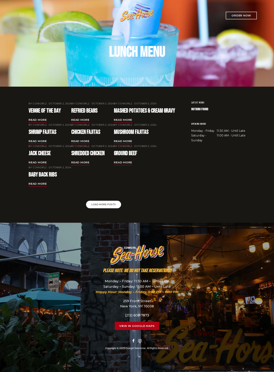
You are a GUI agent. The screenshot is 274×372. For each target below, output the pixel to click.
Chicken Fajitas (85, 132)
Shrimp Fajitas (42, 132)
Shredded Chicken (87, 153)
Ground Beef (125, 153)
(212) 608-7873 (137, 315)
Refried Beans (84, 110)
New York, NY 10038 (137, 306)
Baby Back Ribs (43, 174)
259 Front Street (137, 301)
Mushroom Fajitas (131, 132)
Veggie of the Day (45, 110)
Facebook (133, 341)
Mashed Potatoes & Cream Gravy (144, 110)
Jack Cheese (40, 153)
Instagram (140, 341)
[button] (241, 15)
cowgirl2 (40, 103)
